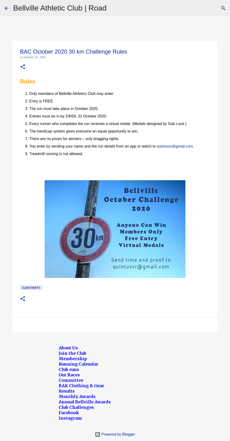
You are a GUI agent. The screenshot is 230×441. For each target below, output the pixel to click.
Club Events (31, 287)
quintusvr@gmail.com (175, 146)
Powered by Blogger (115, 434)
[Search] (223, 8)
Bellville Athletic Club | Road (60, 8)
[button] (23, 67)
